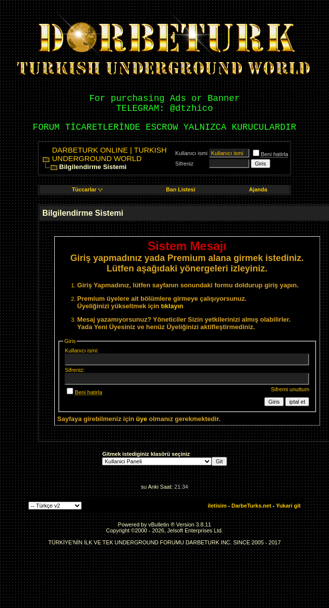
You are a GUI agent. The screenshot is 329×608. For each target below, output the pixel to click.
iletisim (217, 506)
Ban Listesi (181, 189)
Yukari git (288, 506)
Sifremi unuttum (290, 389)
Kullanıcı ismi (191, 153)
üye (141, 419)
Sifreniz (184, 164)
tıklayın (172, 306)
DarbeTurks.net (251, 506)
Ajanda (258, 189)
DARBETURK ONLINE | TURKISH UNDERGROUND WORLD (109, 154)
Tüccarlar (87, 189)
